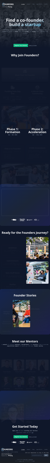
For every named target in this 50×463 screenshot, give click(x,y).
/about (28, 4)
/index (22, 4)
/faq (33, 4)
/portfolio (39, 4)
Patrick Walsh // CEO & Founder (33, 420)
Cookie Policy (31, 459)
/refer (46, 4)
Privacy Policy (25, 459)
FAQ (32, 432)
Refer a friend (33, 45)
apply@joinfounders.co (6, 453)
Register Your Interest (20, 45)
